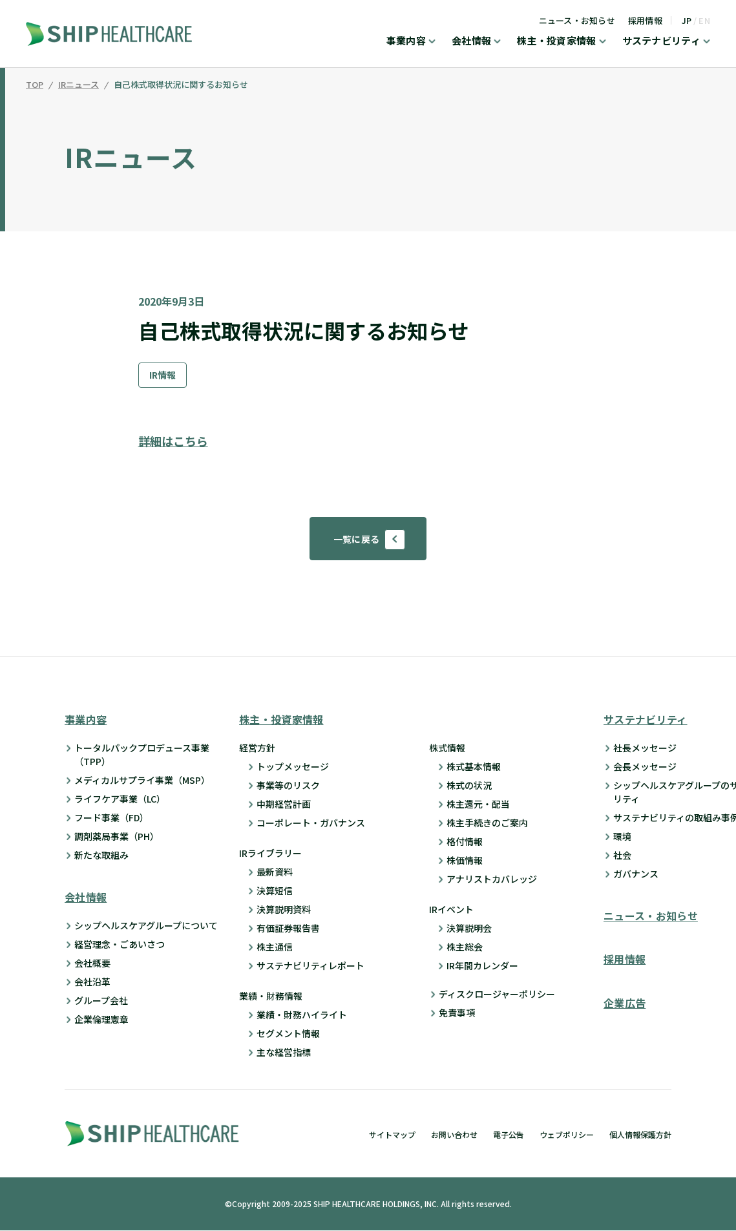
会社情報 (471, 41)
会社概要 (92, 963)
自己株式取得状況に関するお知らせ (181, 85)
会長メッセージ (645, 767)
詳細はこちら (173, 440)
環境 (622, 836)
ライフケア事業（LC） (119, 799)
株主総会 (465, 947)
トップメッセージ (293, 767)
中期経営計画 (284, 804)
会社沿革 (92, 982)
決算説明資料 (284, 909)
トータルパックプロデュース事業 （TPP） (141, 755)
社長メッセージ (645, 748)
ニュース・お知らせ (577, 20)
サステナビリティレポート (310, 966)
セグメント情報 (288, 1033)
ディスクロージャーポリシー (497, 994)
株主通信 (275, 947)
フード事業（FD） (111, 818)
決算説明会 (469, 928)
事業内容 (406, 41)
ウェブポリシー (567, 1135)
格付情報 (465, 842)
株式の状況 (469, 785)
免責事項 (457, 1013)
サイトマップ (392, 1135)
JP (687, 20)
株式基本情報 (474, 767)
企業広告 (625, 1003)
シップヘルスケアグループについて (146, 926)
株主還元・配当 (478, 804)
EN (704, 20)
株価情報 (465, 860)
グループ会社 (101, 1000)
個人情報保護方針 (640, 1135)
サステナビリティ (661, 41)
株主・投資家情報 (556, 41)
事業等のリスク (288, 785)
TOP (34, 85)
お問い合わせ (454, 1135)
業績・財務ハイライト (302, 1015)
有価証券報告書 (288, 928)
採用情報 (645, 20)
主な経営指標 (284, 1052)
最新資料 (275, 872)
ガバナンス (635, 874)
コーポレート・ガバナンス (311, 823)
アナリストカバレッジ (492, 879)
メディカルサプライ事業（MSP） (142, 780)
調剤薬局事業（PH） (116, 836)
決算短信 (275, 891)
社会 (622, 855)
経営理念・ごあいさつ (119, 944)
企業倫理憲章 (101, 1019)
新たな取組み (101, 855)
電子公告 (508, 1135)
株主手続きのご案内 (487, 823)
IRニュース (78, 85)
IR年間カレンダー (482, 966)
